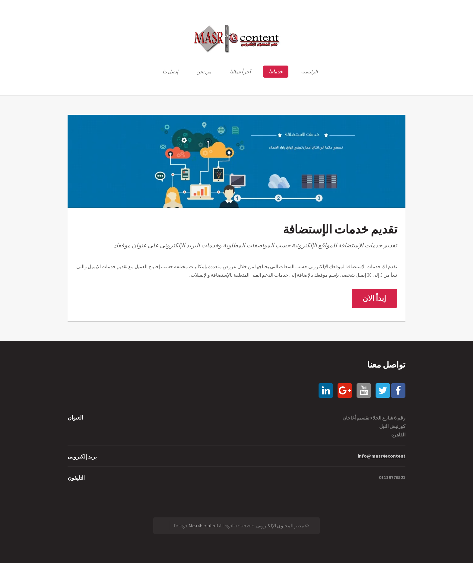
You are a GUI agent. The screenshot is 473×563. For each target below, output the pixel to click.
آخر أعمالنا (240, 72)
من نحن (203, 72)
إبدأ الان (374, 298)
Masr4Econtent (203, 526)
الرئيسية (309, 72)
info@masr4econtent (381, 456)
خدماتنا (276, 72)
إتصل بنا (170, 72)
